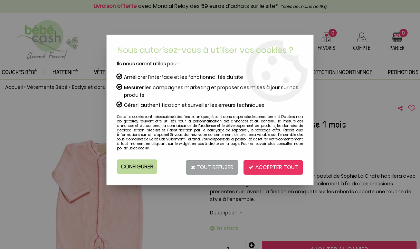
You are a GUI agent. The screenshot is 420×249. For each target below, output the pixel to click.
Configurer (137, 166)
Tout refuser (209, 166)
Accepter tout (272, 166)
